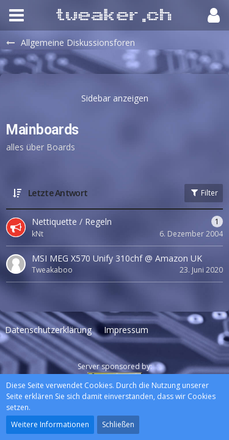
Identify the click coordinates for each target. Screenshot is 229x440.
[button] (16, 15)
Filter (203, 193)
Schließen (118, 424)
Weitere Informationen (50, 424)
